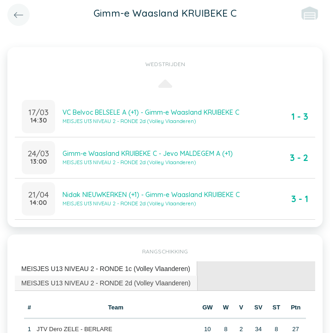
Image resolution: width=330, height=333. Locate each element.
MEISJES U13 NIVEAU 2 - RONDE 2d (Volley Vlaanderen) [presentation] (106, 283)
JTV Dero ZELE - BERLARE (74, 329)
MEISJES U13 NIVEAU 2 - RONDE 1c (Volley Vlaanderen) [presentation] (105, 268)
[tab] (106, 269)
